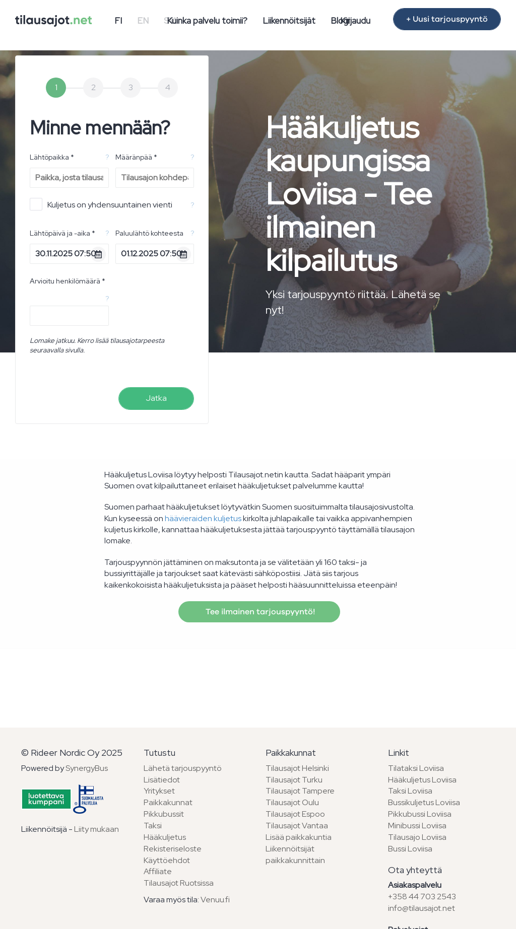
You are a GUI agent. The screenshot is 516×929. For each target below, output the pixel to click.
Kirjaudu (355, 20)
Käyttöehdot (167, 860)
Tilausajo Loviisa (417, 837)
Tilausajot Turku (294, 779)
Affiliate (158, 871)
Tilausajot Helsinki (297, 768)
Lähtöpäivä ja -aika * (62, 233)
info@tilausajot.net (421, 908)
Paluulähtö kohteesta (149, 233)
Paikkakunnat (168, 802)
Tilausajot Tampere (300, 790)
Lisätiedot (162, 779)
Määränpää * (136, 157)
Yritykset (159, 790)
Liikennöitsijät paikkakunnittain (295, 854)
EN (143, 20)
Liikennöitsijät (289, 20)
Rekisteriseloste (173, 848)
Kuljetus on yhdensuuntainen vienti (101, 204)
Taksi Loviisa (410, 790)
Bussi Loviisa (410, 848)
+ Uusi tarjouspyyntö (447, 19)
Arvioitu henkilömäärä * (67, 280)
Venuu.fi (215, 899)
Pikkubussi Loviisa (420, 814)
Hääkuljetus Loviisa (422, 779)
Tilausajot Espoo (295, 814)
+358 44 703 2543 (422, 896)
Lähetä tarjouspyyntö (183, 768)
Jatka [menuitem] (156, 398)
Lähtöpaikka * (52, 157)
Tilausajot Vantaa (297, 825)
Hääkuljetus (165, 837)
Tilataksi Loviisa (416, 768)
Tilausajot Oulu (292, 802)
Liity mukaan (96, 829)
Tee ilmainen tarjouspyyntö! (259, 611)
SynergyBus (87, 768)
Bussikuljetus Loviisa (424, 802)
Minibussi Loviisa (417, 825)
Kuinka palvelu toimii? (207, 20)
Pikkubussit (164, 814)
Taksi (153, 825)
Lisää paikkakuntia (299, 837)
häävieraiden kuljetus (203, 518)
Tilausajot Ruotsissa (179, 883)
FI (118, 20)
